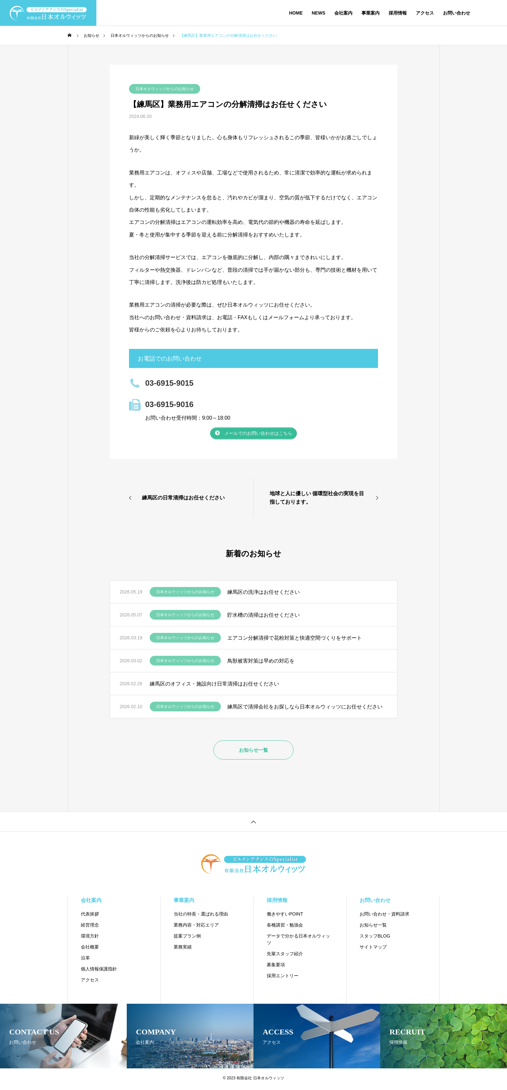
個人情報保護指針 (99, 971)
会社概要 (90, 949)
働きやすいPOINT (285, 916)
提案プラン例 (187, 938)
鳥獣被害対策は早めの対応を (261, 663)
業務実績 (183, 949)
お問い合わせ (456, 13)
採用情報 (398, 13)
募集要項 (276, 966)
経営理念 (90, 927)
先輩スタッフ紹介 (285, 956)
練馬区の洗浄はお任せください (263, 594)
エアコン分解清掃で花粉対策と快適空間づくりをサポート (294, 640)
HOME (296, 13)
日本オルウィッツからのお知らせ (164, 89)
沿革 (85, 960)
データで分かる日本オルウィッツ (298, 942)
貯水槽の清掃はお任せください (263, 617)
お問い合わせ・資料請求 (384, 916)
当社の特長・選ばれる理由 (201, 916)
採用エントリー (282, 977)
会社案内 (343, 13)
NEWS (318, 13)
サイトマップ (373, 949)
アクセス (425, 13)
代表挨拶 (90, 916)
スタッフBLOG (375, 938)
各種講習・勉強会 (285, 927)
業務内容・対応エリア (196, 927)
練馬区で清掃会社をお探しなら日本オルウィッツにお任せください (305, 708)
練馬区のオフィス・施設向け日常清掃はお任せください (214, 685)
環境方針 (90, 938)
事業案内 (370, 13)
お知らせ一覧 (373, 927)
